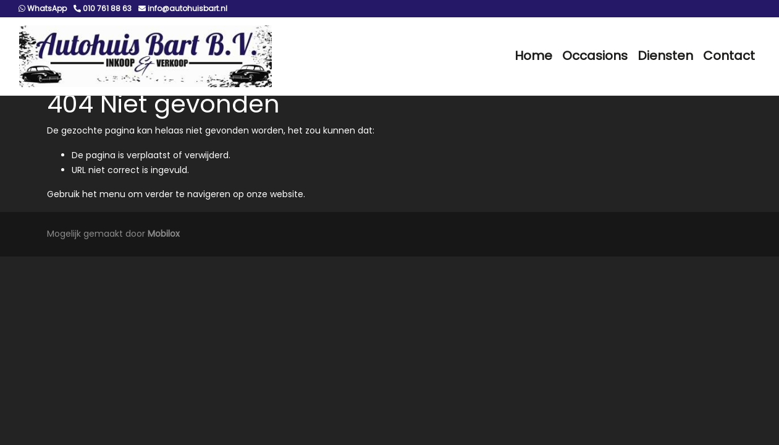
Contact (729, 55)
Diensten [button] (665, 55)
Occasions (595, 55)
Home (533, 55)
